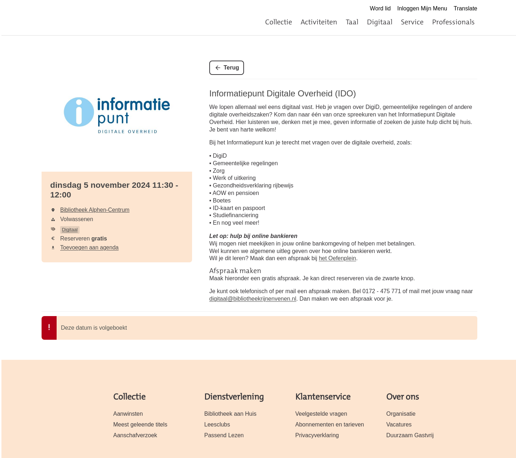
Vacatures (399, 424)
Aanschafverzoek (135, 435)
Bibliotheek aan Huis (230, 414)
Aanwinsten (128, 414)
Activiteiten (319, 22)
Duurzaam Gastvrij (410, 435)
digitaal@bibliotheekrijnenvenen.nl (252, 299)
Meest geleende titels (140, 424)
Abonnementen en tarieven (329, 424)
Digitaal (379, 22)
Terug (231, 68)
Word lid (380, 8)
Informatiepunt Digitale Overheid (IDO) (282, 93)
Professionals (453, 22)
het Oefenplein (337, 258)
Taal (352, 22)
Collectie (278, 22)
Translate (465, 8)
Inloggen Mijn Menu (422, 8)
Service (412, 22)
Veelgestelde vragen (321, 414)
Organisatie (401, 414)
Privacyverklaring (317, 435)
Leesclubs (217, 424)
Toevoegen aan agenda (89, 247)
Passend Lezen (224, 435)
